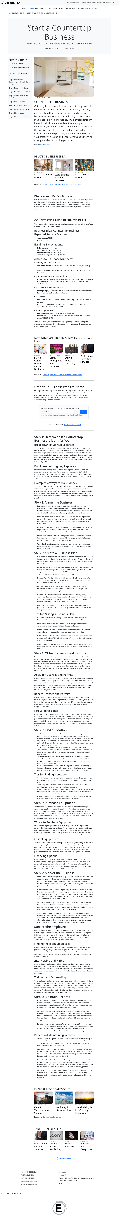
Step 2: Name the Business (18, 88)
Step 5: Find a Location (17, 102)
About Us (62, 1172)
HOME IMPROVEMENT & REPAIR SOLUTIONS (42, 13)
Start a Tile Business (81, 176)
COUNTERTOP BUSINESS (17, 64)
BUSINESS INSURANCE (29, 1181)
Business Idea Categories (52, 1117)
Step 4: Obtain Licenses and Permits (19, 97)
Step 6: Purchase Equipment (19, 105)
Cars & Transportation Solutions (42, 1110)
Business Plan (45, 145)
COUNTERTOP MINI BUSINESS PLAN (19, 68)
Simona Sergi (40, 97)
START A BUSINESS (27, 1175)
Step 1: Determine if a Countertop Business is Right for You (19, 82)
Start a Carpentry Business (43, 176)
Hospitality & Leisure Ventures (64, 1109)
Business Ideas (85, 3)
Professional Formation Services (86, 358)
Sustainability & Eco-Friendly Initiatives (83, 1110)
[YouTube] (60, 1183)
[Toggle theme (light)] (113, 3)
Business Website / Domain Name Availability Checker (60, 408)
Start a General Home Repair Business (39, 363)
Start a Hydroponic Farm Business (56, 362)
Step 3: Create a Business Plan (19, 92)
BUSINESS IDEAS (18, 13)
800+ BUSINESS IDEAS (29, 1172)
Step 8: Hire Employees (17, 113)
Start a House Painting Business (62, 177)
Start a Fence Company (70, 360)
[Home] (9, 13)
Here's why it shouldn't (72, 425)
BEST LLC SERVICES (27, 1178)
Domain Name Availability (101, 3)
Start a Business (73, 3)
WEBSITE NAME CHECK (29, 1184)
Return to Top (64, 1158)
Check (83, 412)
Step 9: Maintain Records (18, 117)
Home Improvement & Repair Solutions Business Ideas (62, 184)
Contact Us (63, 1175)
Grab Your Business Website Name (19, 75)
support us (31, 8)
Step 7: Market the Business (19, 109)
